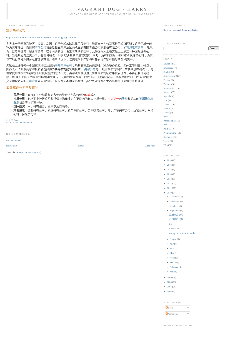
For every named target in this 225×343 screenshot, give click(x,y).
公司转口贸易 (176, 219)
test (170, 224)
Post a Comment (14, 140)
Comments (172, 313)
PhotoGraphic (169, 120)
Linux (166, 104)
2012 (169, 183)
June (172, 248)
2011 (169, 188)
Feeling (166, 80)
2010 (169, 192)
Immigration (169, 88)
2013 (169, 178)
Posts (169, 307)
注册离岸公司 (16, 30)
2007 (169, 286)
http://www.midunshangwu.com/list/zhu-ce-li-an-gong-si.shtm (41, 37)
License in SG (175, 228)
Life (165, 100)
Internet (167, 92)
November (175, 201)
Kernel (166, 96)
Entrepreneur (24, 122)
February (174, 267)
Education (168, 63)
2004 (169, 291)
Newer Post (11, 145)
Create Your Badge (189, 30)
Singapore (168, 137)
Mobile (166, 108)
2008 (169, 282)
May (172, 253)
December (175, 196)
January (174, 271)
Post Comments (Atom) (30, 152)
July (172, 243)
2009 (169, 277)
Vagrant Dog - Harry (112, 9)
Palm (165, 116)
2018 (169, 160)
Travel (166, 141)
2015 (169, 169)
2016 (169, 164)
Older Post (149, 145)
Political (167, 128)
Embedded (168, 67)
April (172, 257)
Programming (169, 132)
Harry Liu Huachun (171, 30)
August (173, 239)
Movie (166, 112)
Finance (167, 84)
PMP (165, 124)
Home (81, 145)
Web (165, 145)
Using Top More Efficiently (182, 233)
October (174, 206)
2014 (169, 174)
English (167, 72)
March (173, 262)
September (175, 210)
